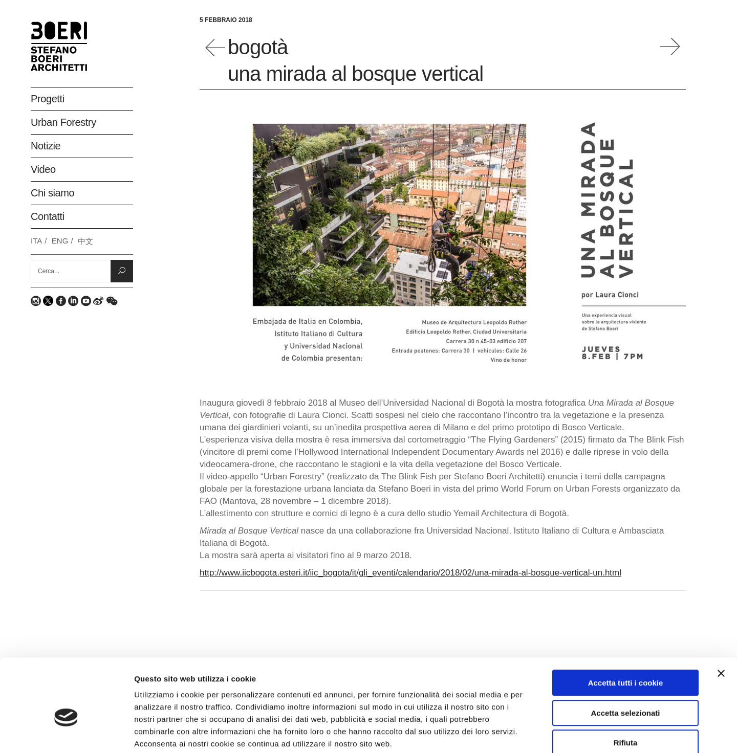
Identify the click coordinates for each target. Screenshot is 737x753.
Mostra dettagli (543, 732)
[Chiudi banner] (721, 618)
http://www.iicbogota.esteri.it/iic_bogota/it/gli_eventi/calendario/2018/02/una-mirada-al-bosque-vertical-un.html (410, 573)
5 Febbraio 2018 (226, 20)
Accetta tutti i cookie (625, 628)
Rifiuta (626, 687)
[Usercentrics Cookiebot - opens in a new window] (66, 733)
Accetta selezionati (625, 658)
